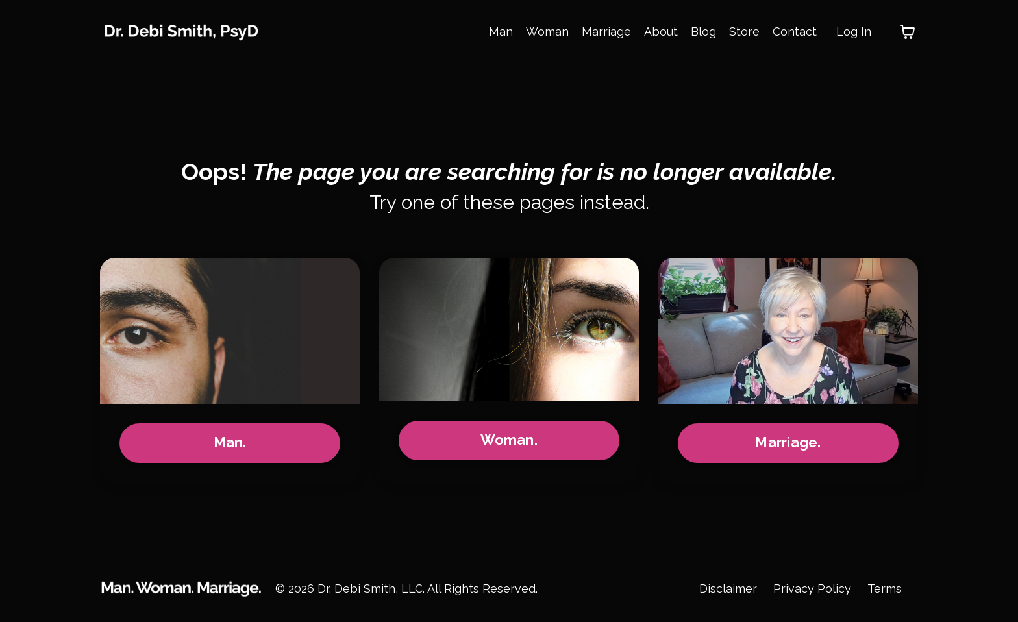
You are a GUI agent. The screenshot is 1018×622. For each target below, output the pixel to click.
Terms (884, 589)
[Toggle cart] (907, 31)
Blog (703, 31)
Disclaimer (728, 589)
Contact (795, 31)
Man (501, 31)
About (661, 31)
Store (744, 31)
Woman (547, 31)
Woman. (509, 441)
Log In (853, 31)
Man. (230, 444)
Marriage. (788, 444)
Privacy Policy (812, 589)
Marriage (606, 31)
